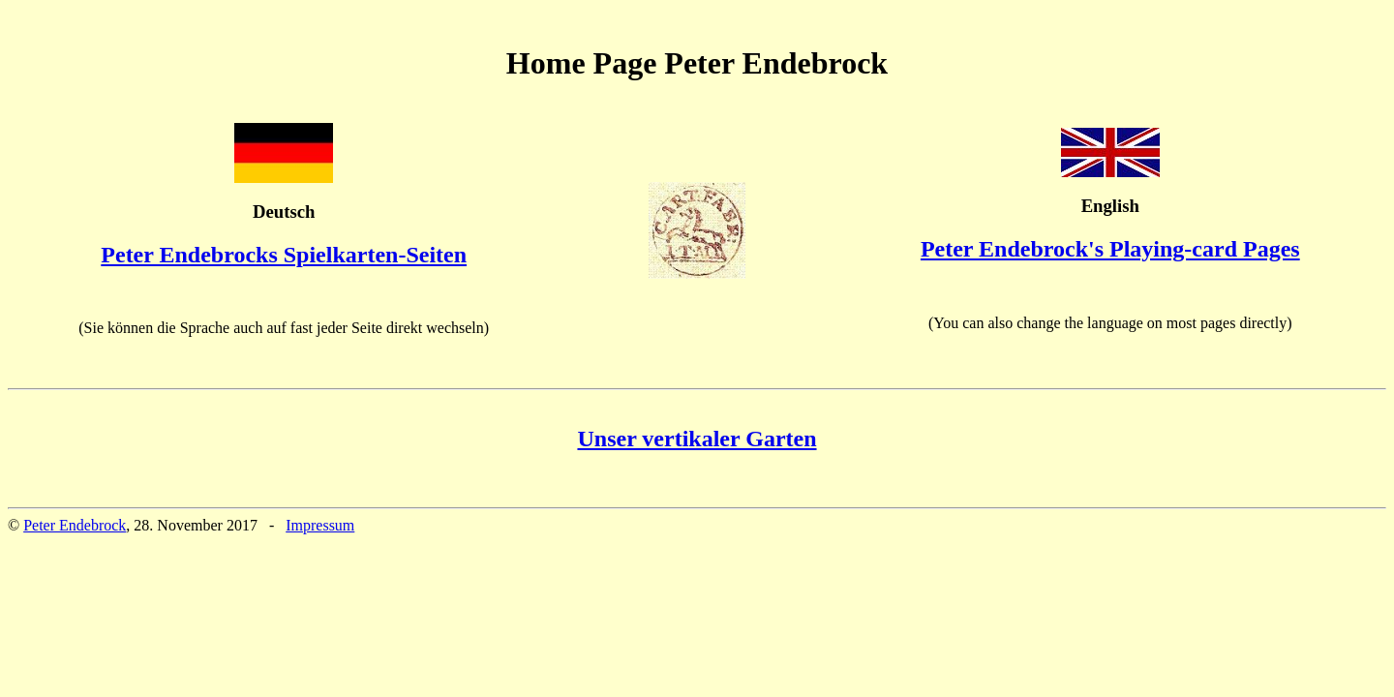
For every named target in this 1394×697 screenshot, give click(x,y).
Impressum (320, 525)
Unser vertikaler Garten (696, 438)
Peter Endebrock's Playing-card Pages (1110, 248)
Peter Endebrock (74, 525)
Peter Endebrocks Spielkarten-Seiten (284, 254)
